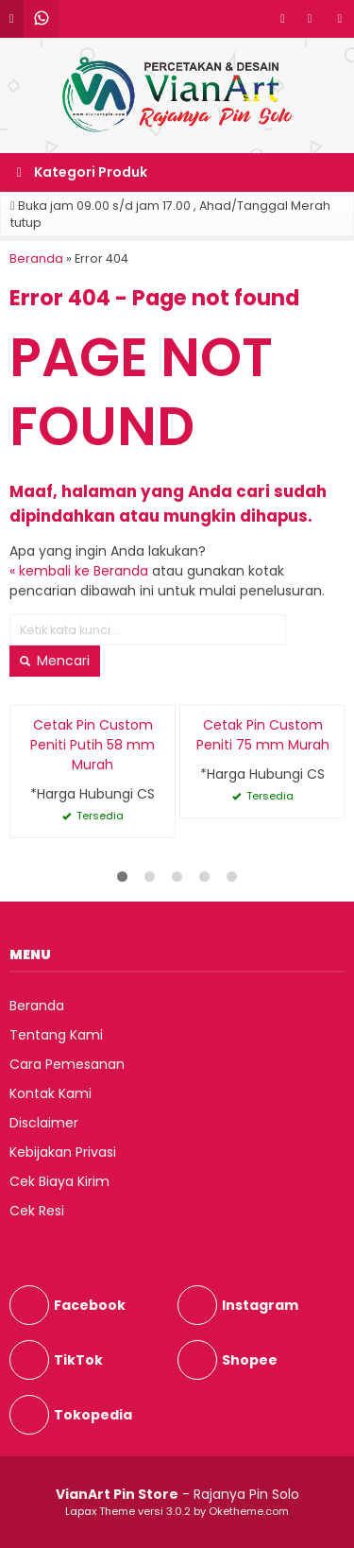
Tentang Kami (56, 1034)
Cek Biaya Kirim (59, 1181)
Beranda (36, 1005)
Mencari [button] (55, 660)
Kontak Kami (50, 1093)
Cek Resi (36, 1210)
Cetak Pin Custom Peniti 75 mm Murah (262, 734)
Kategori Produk (82, 172)
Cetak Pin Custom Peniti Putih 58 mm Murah (92, 744)
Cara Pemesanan (67, 1064)
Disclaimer (43, 1122)
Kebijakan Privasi (62, 1152)
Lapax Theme (100, 1511)
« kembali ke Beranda (78, 570)
